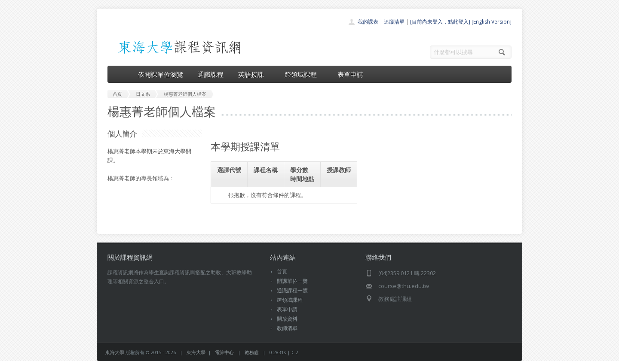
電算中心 (224, 352)
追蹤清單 (394, 21)
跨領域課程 (304, 74)
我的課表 (368, 21)
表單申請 (350, 74)
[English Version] (492, 21)
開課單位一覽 (292, 281)
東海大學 (114, 352)
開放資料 (287, 318)
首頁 (282, 271)
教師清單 (287, 328)
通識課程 (211, 74)
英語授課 (254, 74)
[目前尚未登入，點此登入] (440, 21)
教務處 (252, 352)
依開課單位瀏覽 (160, 74)
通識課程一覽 (292, 290)
